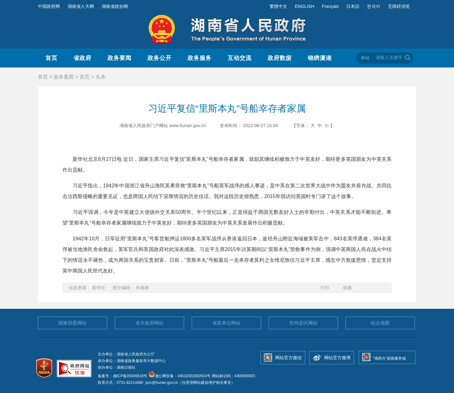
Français (330, 6)
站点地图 (380, 323)
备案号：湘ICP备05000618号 (123, 376)
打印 (325, 287)
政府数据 (280, 58)
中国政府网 (49, 6)
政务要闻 (119, 58)
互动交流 (240, 58)
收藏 (347, 287)
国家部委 (72, 323)
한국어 (373, 6)
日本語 (352, 6)
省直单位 (226, 323)
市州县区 (303, 323)
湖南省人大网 (80, 6)
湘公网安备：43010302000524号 (179, 376)
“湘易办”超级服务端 (389, 358)
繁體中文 (278, 6)
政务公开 (160, 58)
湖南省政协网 (115, 6)
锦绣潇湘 (320, 58)
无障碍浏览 (399, 6)
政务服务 (200, 58)
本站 (365, 57)
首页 (51, 58)
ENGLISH (304, 6)
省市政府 (149, 323)
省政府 (82, 58)
